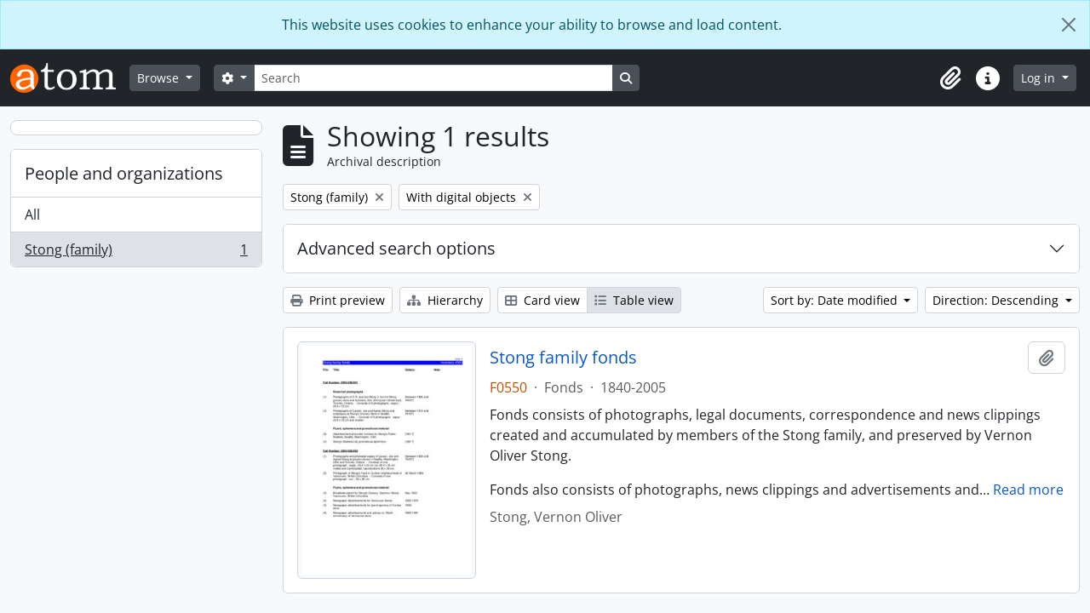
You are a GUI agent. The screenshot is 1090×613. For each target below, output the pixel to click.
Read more (1028, 489)
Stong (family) (136, 252)
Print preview (337, 300)
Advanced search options (396, 248)
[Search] (433, 78)
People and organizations (124, 173)
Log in (1039, 78)
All (32, 214)
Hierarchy (445, 300)
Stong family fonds (563, 357)
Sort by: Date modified (836, 300)
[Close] (1068, 25)
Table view (634, 300)
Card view (542, 300)
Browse (159, 78)
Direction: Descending (997, 300)
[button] (950, 78)
